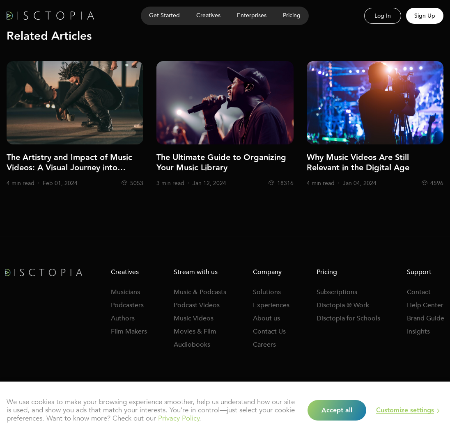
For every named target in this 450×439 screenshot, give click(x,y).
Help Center (425, 305)
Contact (419, 292)
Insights (418, 331)
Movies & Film (195, 331)
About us (266, 318)
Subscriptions (337, 292)
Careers (264, 344)
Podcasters (127, 305)
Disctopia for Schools (348, 318)
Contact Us (269, 331)
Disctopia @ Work (343, 305)
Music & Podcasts (200, 292)
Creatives (208, 15)
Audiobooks (192, 344)
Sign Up (424, 16)
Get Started (164, 15)
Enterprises (251, 15)
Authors (123, 318)
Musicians (125, 292)
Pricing (292, 15)
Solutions (267, 292)
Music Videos (194, 318)
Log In (382, 16)
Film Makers (129, 331)
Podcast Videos (197, 305)
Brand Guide (425, 318)
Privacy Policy (178, 418)
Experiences (271, 305)
